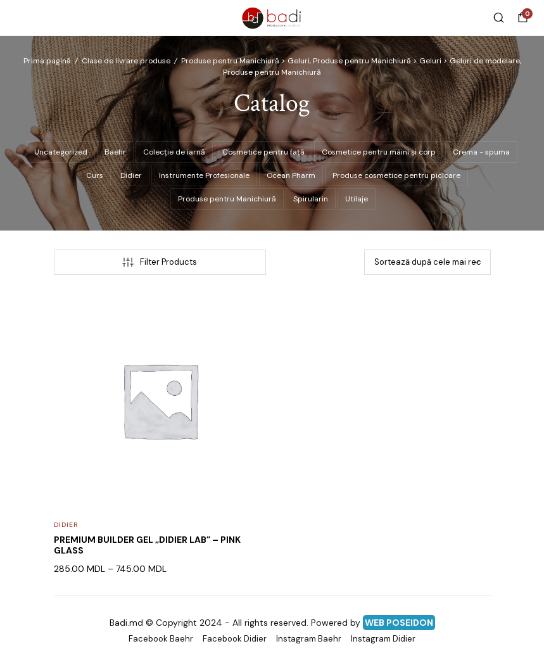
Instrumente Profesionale (204, 175)
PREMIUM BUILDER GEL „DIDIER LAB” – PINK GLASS (147, 545)
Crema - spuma (481, 152)
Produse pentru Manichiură (227, 199)
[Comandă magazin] (427, 262)
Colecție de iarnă (174, 152)
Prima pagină (47, 61)
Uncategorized (60, 152)
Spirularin (310, 199)
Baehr (115, 152)
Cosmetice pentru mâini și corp (379, 152)
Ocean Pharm (291, 175)
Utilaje (356, 199)
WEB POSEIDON (399, 622)
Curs (94, 175)
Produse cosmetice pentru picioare (396, 175)
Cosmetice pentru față (263, 152)
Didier (131, 175)
